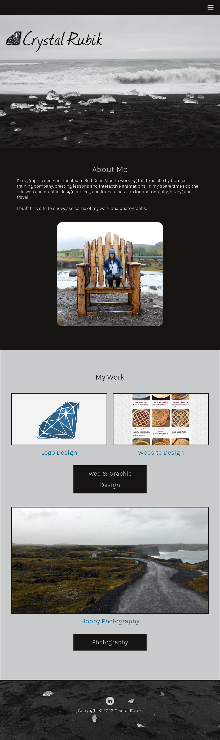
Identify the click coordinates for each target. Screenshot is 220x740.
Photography (110, 642)
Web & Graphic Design (110, 479)
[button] (210, 7)
